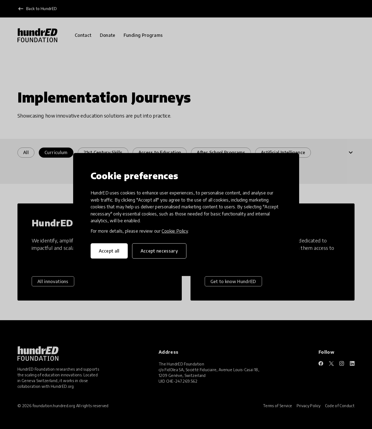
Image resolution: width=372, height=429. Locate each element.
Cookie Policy (175, 231)
